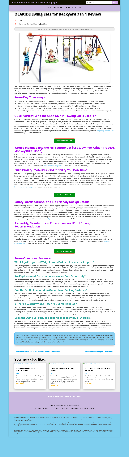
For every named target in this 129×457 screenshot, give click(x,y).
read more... (20, 404)
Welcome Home (55, 8)
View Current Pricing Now (64, 140)
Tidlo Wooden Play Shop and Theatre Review (27, 390)
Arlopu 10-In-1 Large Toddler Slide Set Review (97, 390)
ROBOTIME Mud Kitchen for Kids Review (62, 390)
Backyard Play (24, 24)
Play (20, 20)
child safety (35, 24)
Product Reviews (73, 8)
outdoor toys (46, 24)
